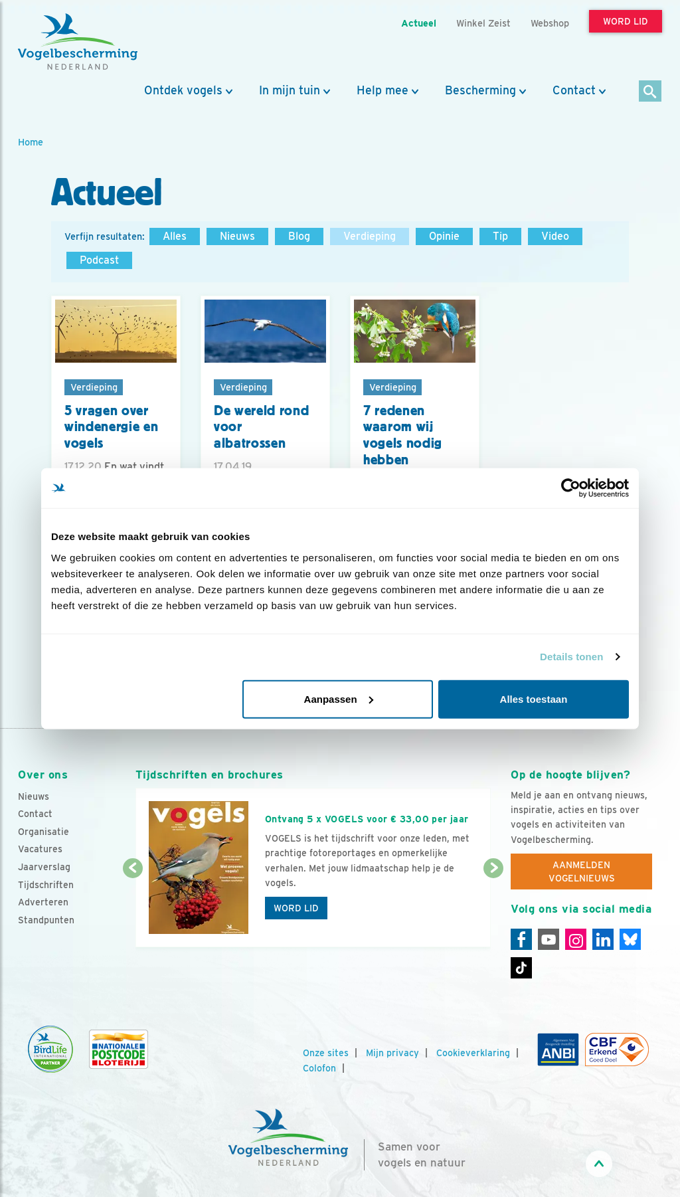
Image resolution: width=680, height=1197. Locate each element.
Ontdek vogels (183, 90)
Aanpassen (338, 698)
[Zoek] (650, 92)
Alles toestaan (534, 698)
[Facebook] (521, 939)
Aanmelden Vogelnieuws (582, 871)
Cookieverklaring (473, 1053)
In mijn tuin (289, 90)
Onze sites (326, 1053)
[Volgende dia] (493, 909)
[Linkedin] (603, 939)
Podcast (99, 260)
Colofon (319, 1068)
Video (555, 236)
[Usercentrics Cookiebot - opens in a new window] (571, 488)
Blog (299, 236)
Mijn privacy (392, 1053)
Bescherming (480, 90)
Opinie (444, 236)
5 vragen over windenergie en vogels (111, 427)
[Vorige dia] (132, 909)
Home (30, 141)
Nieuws (237, 236)
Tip (500, 236)
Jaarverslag (44, 867)
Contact (574, 90)
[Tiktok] (521, 967)
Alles (175, 236)
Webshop (550, 23)
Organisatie (43, 831)
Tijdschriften (46, 884)
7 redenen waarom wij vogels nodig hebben (402, 435)
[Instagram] (575, 939)
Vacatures (40, 849)
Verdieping (369, 236)
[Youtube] (548, 939)
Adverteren (43, 902)
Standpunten (46, 920)
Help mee (382, 90)
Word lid (296, 908)
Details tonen (571, 656)
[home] (77, 41)
